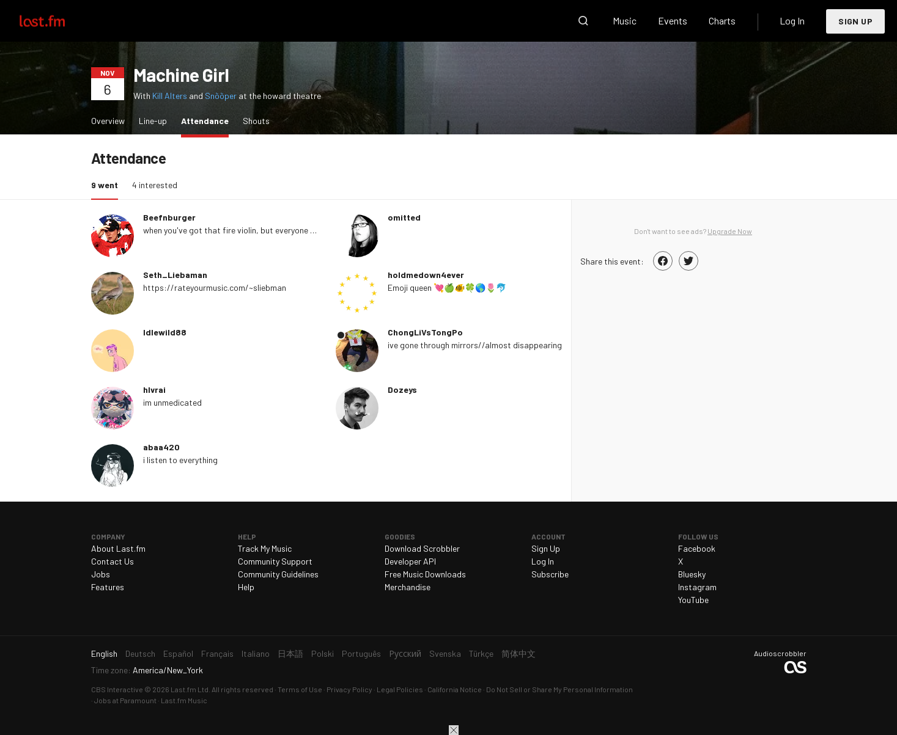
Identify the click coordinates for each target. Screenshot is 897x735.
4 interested (154, 185)
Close (454, 730)
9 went (107, 184)
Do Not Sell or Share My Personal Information (559, 689)
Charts (722, 20)
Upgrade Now (729, 231)
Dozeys (402, 389)
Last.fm (56, 20)
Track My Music (265, 548)
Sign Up (855, 21)
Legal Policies (400, 689)
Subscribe (550, 574)
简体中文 (518, 653)
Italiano (256, 653)
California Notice (454, 689)
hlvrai (154, 389)
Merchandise (407, 587)
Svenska (445, 653)
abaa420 (161, 447)
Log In (792, 20)
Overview (108, 120)
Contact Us (112, 561)
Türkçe (481, 653)
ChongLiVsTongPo (425, 332)
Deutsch (140, 653)
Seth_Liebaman (175, 274)
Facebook (696, 548)
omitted (404, 217)
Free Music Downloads (425, 574)
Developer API (410, 561)
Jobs (100, 574)
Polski (322, 653)
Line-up (153, 120)
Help (246, 587)
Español (178, 653)
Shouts (256, 120)
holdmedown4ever (426, 274)
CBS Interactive (117, 689)
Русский (405, 653)
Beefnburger (169, 217)
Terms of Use (300, 689)
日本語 (290, 653)
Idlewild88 (164, 332)
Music (625, 20)
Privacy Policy (349, 689)
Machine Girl (181, 75)
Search (583, 21)
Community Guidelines (278, 574)
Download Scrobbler (422, 548)
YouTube (693, 599)
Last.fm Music (184, 700)
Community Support (275, 561)
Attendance (208, 120)
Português (361, 653)
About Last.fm (118, 548)
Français (217, 653)
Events (672, 20)
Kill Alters (169, 95)
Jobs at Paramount (125, 700)
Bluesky (692, 574)
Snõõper (221, 95)
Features (107, 587)
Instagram (697, 587)
